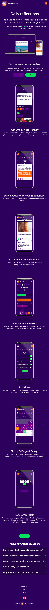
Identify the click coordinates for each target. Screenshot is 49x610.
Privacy (24, 589)
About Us (24, 586)
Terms (24, 592)
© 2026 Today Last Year (24, 603)
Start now (31, 75)
